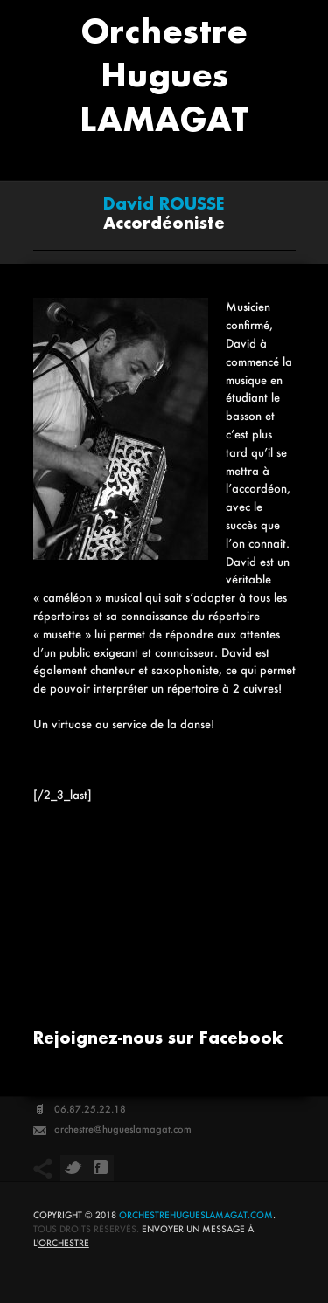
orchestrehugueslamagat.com (196, 1215)
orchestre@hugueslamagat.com (123, 1129)
